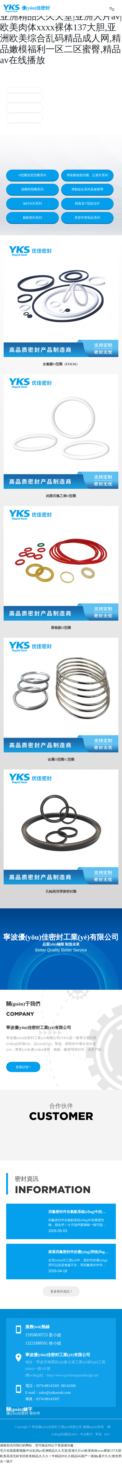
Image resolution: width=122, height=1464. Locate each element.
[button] (48, 120)
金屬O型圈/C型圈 (61, 759)
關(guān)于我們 (23, 1004)
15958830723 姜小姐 (43, 1335)
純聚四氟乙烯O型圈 (61, 496)
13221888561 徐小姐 (43, 1343)
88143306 (69, 1386)
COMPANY (20, 1014)
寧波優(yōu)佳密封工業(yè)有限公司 (38, 1027)
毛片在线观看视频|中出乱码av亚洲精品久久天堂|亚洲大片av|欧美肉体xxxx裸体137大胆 (60, 1450)
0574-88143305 (47, 1386)
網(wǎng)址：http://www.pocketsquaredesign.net (62, 1375)
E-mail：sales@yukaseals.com (48, 1392)
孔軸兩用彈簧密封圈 (61, 891)
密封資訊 (27, 1179)
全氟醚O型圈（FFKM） (61, 364)
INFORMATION (53, 1189)
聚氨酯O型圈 (61, 628)
